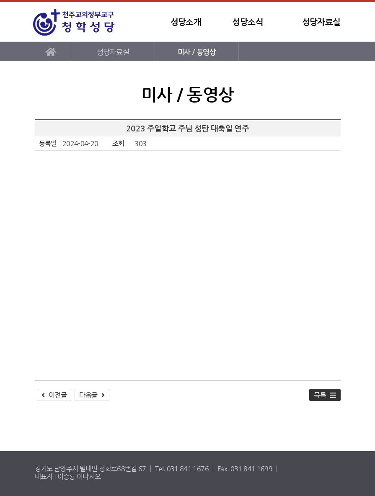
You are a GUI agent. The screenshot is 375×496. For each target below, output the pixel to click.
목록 (320, 395)
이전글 (58, 395)
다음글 (88, 395)
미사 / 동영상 (197, 52)
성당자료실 (321, 22)
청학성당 (83, 22)
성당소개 (186, 22)
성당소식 (247, 22)
